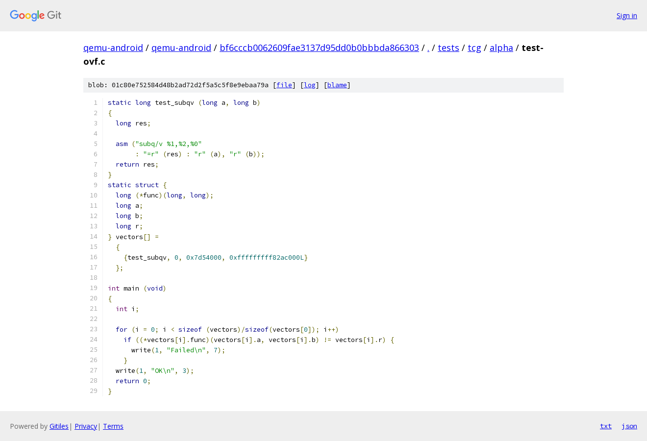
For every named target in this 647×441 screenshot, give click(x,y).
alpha (501, 47)
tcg (474, 47)
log (310, 85)
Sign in (627, 15)
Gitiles (59, 426)
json (629, 425)
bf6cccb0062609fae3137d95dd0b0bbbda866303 (319, 47)
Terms (113, 426)
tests (448, 47)
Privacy (86, 426)
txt (606, 425)
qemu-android (113, 47)
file (284, 85)
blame (337, 85)
